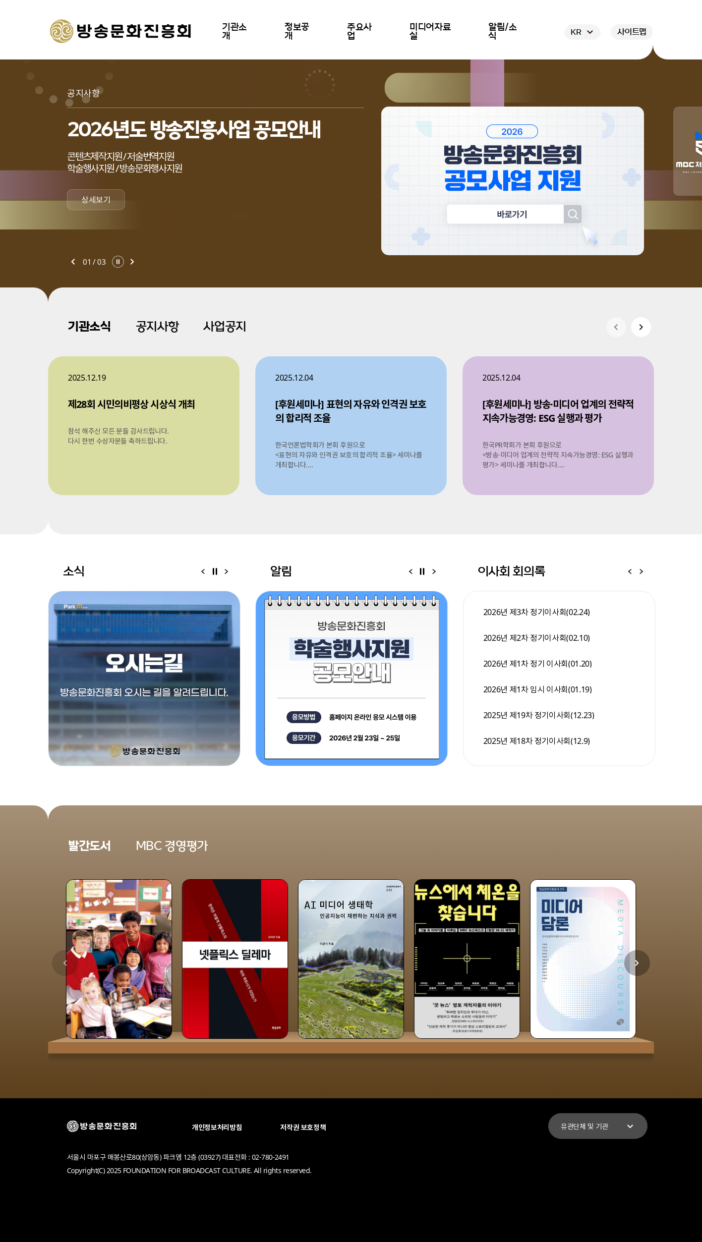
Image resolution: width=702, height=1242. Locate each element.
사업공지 (224, 327)
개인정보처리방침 (217, 1127)
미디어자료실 (430, 31)
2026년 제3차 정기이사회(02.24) (536, 612)
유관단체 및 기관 (598, 1126)
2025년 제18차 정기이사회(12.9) (536, 741)
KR (583, 32)
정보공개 (297, 31)
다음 (132, 262)
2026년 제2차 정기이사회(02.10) (536, 638)
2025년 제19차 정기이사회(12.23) (538, 715)
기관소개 (234, 31)
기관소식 (89, 327)
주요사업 (359, 31)
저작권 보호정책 (303, 1127)
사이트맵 (631, 31)
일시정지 (118, 262)
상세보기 (96, 199)
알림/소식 (502, 31)
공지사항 (157, 327)
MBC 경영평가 (172, 846)
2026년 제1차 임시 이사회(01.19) (537, 689)
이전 (73, 262)
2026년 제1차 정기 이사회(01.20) (537, 664)
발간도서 (89, 846)
